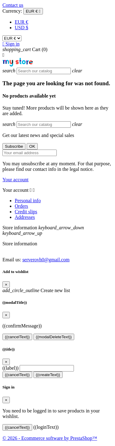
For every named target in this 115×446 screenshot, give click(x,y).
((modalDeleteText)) (54, 337)
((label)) (10, 368)
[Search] (44, 71)
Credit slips (26, 211)
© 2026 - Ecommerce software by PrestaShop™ (49, 438)
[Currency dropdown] (33, 11)
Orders (21, 206)
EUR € (21, 22)
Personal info (28, 200)
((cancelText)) (17, 337)
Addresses (25, 217)
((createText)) (48, 374)
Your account (15, 179)
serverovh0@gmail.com (46, 259)
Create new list (36, 290)
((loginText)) (46, 427)
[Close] (6, 284)
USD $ (21, 27)
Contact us (12, 5)
